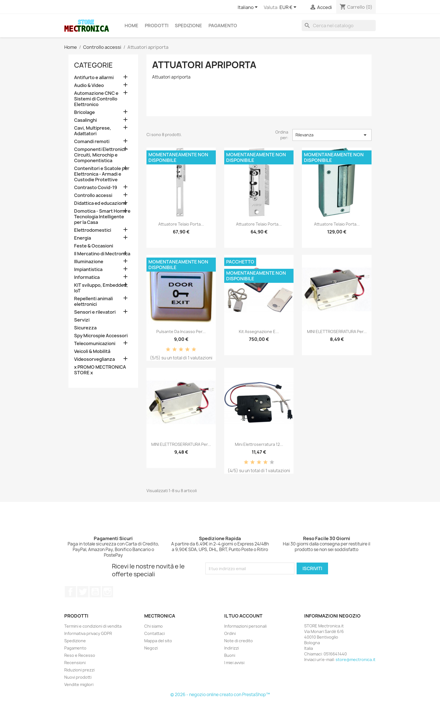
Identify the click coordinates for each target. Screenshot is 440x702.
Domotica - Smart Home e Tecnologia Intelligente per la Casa (102, 216)
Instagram (107, 591)
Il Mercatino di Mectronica (102, 254)
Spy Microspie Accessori (101, 336)
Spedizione (188, 25)
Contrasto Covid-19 (95, 188)
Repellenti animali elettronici (93, 301)
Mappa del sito (158, 640)
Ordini (230, 633)
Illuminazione (88, 262)
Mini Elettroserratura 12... (259, 444)
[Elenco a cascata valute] (288, 7)
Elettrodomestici (92, 230)
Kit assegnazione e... (259, 331)
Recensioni (75, 662)
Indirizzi (231, 648)
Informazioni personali (245, 626)
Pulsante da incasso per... (181, 331)
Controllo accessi (93, 195)
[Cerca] (339, 25)
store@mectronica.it (355, 659)
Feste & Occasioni (93, 246)
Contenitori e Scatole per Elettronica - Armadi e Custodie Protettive (101, 174)
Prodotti (156, 25)
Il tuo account (243, 616)
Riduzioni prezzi (79, 670)
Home (131, 25)
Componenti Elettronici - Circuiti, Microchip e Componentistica (101, 155)
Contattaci (154, 633)
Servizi (82, 320)
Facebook (70, 591)
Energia (82, 238)
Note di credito (238, 640)
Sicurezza (85, 328)
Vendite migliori (78, 684)
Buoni (229, 655)
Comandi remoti (91, 141)
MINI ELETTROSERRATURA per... (337, 331)
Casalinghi (85, 120)
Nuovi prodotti (77, 677)
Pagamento (222, 25)
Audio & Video (89, 85)
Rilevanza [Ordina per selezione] (331, 135)
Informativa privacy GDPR (88, 633)
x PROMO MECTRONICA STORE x (100, 370)
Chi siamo (153, 626)
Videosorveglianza (94, 359)
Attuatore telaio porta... (181, 224)
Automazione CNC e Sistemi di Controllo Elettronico (96, 98)
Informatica (87, 277)
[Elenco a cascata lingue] (249, 7)
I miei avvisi (234, 662)
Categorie (93, 65)
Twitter (82, 591)
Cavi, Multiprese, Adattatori (92, 131)
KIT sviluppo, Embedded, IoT (101, 288)
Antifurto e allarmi (94, 78)
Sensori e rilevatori (95, 312)
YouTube (95, 591)
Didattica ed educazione (100, 203)
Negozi (151, 648)
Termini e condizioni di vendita (93, 626)
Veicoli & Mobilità (92, 351)
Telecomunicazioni (94, 344)
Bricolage (84, 112)
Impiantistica (88, 269)
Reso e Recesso (79, 655)
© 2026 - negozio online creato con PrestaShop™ (220, 695)
